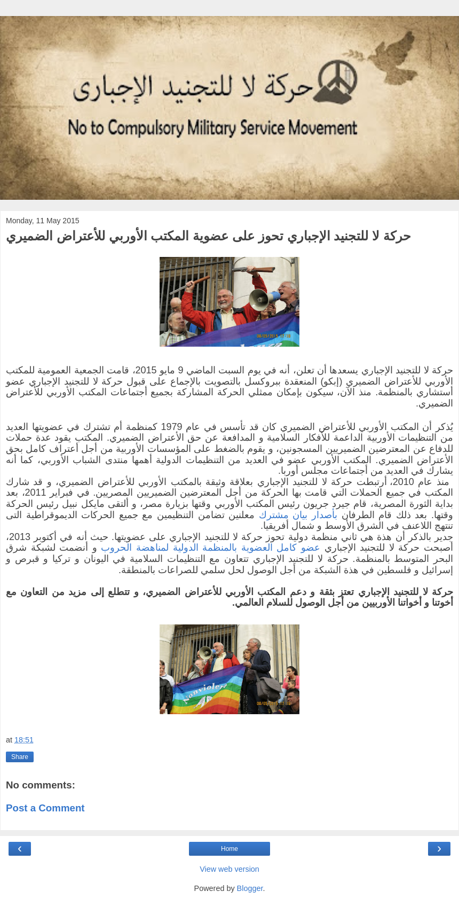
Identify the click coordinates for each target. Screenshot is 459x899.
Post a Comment (45, 808)
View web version (229, 869)
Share (19, 757)
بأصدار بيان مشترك (298, 515)
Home (229, 849)
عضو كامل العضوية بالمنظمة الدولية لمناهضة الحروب (210, 547)
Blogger (250, 888)
